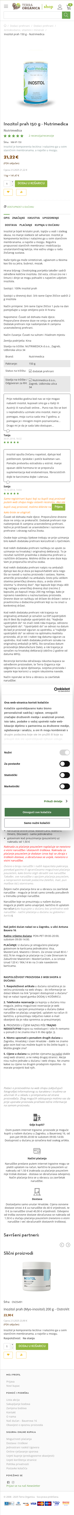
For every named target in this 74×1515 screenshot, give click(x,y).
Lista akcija (13, 1399)
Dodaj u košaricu (31, 183)
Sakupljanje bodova (18, 1404)
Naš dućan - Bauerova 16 (21, 1420)
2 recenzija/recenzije (41, 135)
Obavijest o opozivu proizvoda (24, 1425)
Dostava (11, 225)
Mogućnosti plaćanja (19, 1439)
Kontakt (11, 1412)
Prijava (59, 506)
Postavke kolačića (16, 1468)
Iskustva (33, 218)
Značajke (18, 218)
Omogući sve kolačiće (37, 812)
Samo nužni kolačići (37, 822)
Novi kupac (13, 1385)
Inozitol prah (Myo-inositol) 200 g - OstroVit (36, 1309)
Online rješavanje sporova (22, 1451)
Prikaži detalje (53, 801)
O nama (11, 1416)
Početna (5, 26)
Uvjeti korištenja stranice (21, 1460)
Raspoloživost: (12, 1338)
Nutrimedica (13, 130)
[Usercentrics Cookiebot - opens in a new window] (54, 689)
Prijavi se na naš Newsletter (23, 1485)
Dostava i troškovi (17, 1443)
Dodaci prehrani (20, 26)
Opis (7, 218)
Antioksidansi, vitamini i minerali (24, 30)
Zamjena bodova (16, 1408)
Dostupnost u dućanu (20, 206)
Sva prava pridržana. (48, 1496)
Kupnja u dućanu (47, 225)
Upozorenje (50, 218)
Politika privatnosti (17, 1464)
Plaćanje (25, 225)
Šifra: (6, 142)
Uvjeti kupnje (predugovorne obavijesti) (30, 1455)
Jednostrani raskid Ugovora (22, 1447)
